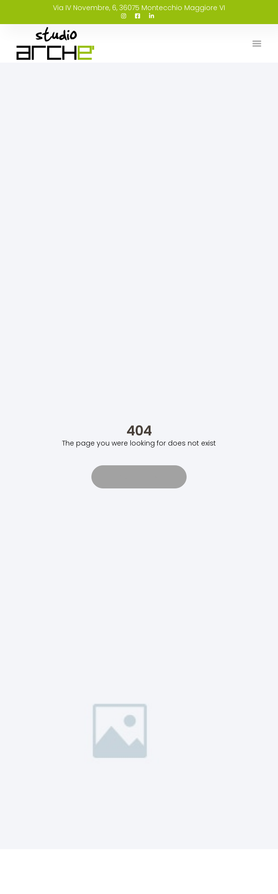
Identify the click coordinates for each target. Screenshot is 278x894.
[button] (257, 43)
